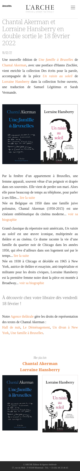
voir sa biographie (31, 283)
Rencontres (7, 5)
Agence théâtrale (22, 316)
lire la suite (27, 197)
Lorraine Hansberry (15, 81)
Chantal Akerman (14, 65)
